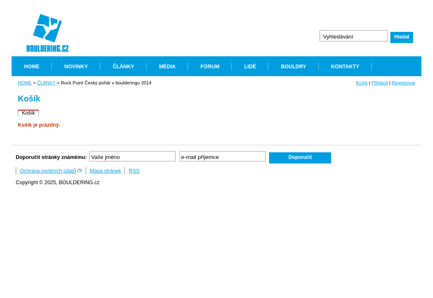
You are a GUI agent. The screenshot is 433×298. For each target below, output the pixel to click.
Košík (362, 82)
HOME (31, 67)
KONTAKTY (345, 67)
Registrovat (403, 82)
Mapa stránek (105, 171)
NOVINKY (76, 67)
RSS (134, 171)
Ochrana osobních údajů (48, 171)
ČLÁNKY (123, 67)
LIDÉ (250, 67)
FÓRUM (209, 67)
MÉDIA (167, 67)
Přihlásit (379, 82)
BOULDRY (293, 67)
